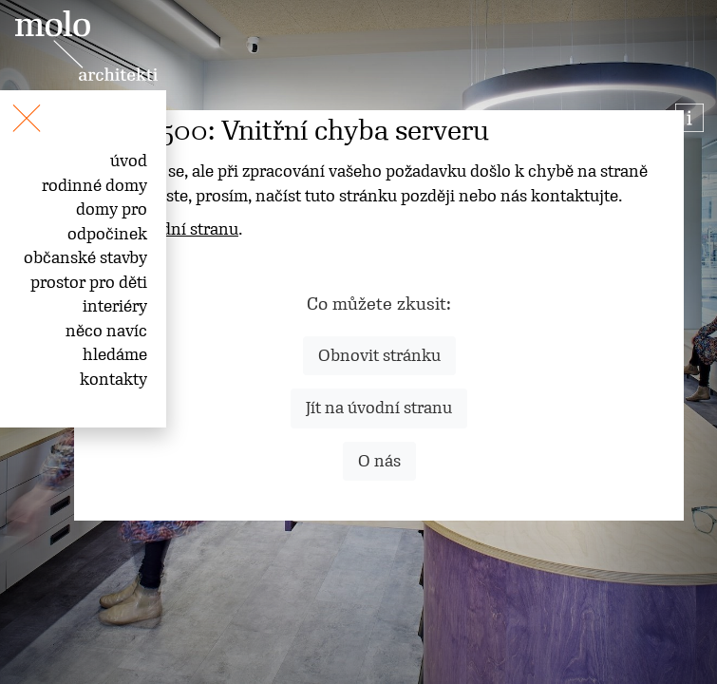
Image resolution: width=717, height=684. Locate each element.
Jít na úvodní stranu (379, 407)
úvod (128, 160)
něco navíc (106, 330)
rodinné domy (94, 185)
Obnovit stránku (379, 355)
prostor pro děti (88, 282)
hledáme (115, 354)
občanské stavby (85, 257)
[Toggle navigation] (7, 107)
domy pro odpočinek (107, 221)
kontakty (113, 379)
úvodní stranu (186, 228)
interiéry (115, 305)
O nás (379, 460)
